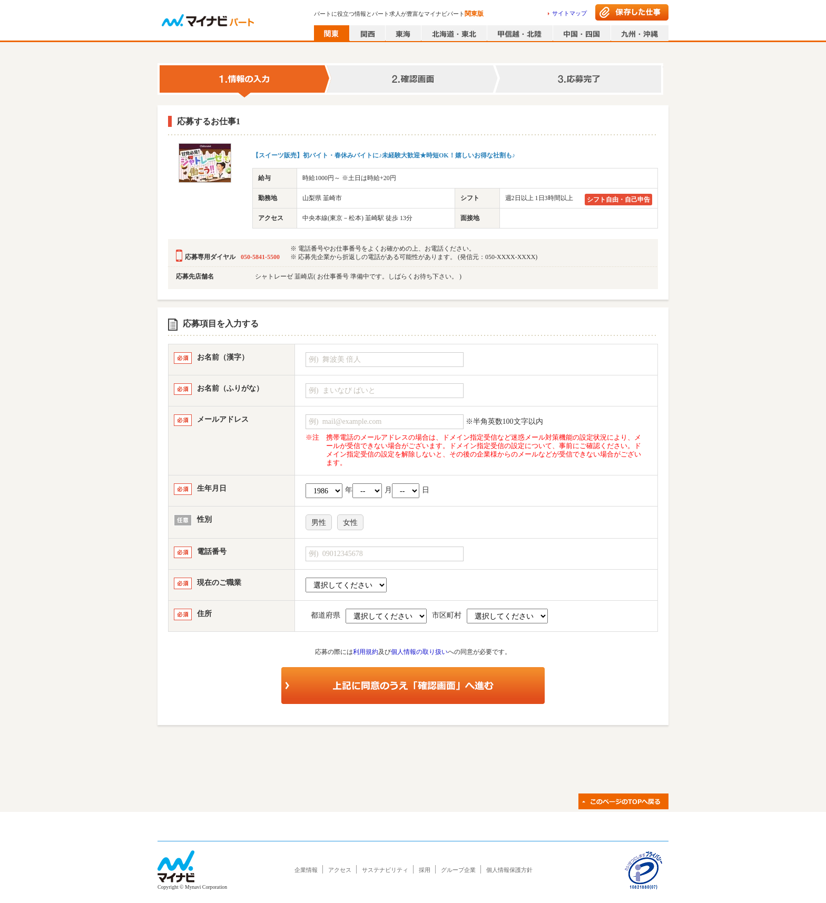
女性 (350, 523)
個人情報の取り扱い (419, 652)
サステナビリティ (385, 870)
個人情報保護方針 (509, 870)
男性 (318, 523)
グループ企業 (458, 870)
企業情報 (306, 870)
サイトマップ (569, 13)
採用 (424, 870)
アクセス (339, 870)
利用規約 (365, 652)
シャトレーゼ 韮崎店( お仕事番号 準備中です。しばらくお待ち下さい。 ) (358, 276)
